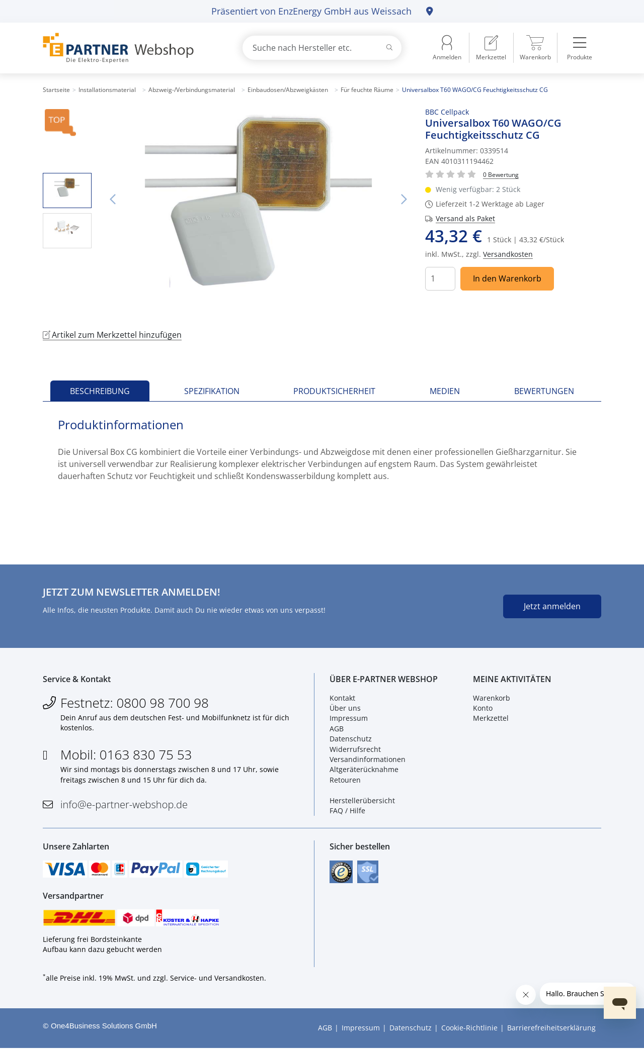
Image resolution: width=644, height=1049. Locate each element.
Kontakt (342, 698)
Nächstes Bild (404, 199)
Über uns (345, 708)
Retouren (345, 780)
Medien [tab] (445, 391)
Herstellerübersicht (362, 800)
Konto (483, 708)
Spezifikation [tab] (211, 391)
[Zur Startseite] (131, 48)
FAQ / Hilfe (347, 811)
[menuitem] (491, 48)
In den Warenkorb (507, 278)
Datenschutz (351, 739)
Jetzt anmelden (552, 606)
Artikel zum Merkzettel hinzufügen (112, 334)
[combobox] (322, 48)
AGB (337, 728)
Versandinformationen (368, 760)
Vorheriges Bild (113, 199)
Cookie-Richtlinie (469, 1028)
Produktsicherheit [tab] (334, 391)
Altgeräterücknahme (364, 770)
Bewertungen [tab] (544, 391)
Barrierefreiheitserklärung (551, 1028)
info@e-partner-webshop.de (124, 805)
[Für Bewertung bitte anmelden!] (501, 174)
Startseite (56, 89)
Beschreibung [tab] (100, 391)
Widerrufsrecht (355, 749)
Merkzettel (491, 718)
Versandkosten (508, 254)
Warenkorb (491, 698)
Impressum (349, 718)
